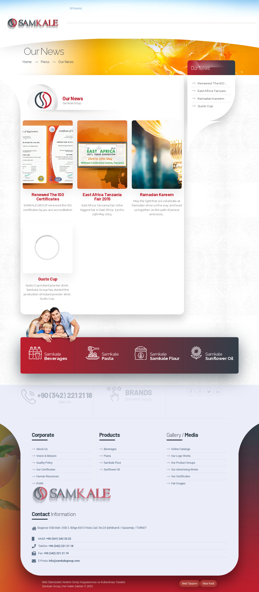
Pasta (107, 456)
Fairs (247, 14)
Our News (206, 14)
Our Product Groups (183, 462)
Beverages (110, 449)
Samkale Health (237, 9)
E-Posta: (59, 560)
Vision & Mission (46, 456)
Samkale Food (208, 9)
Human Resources (47, 476)
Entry (186, 9)
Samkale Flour (112, 462)
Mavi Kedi (208, 583)
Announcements (228, 14)
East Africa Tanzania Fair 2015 (102, 196)
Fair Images (178, 483)
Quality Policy (44, 462)
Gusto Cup (47, 278)
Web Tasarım (189, 583)
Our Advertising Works (184, 469)
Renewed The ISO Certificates (48, 196)
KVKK (39, 483)
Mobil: (54, 538)
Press (14, 62)
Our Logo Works (181, 456)
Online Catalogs (180, 449)
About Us (41, 449)
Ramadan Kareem (157, 194)
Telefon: (55, 546)
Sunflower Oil (112, 469)
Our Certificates (45, 469)
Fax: (53, 553)
